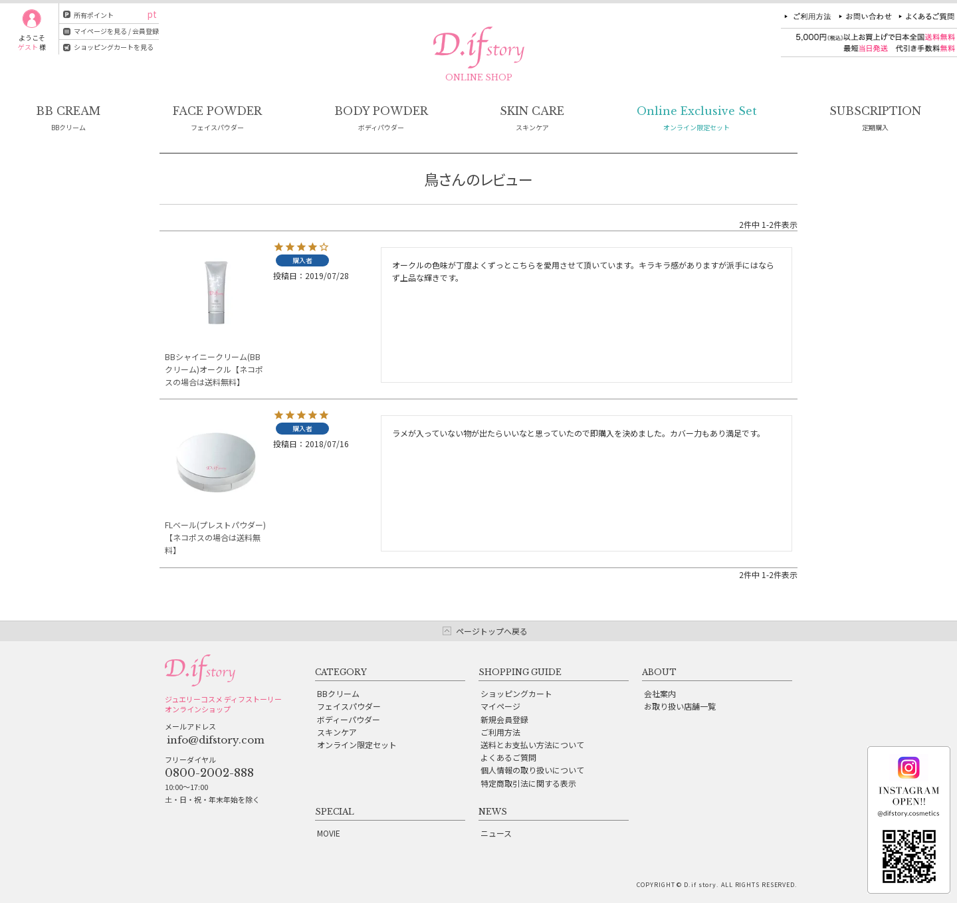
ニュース (496, 833)
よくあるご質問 (508, 757)
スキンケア (337, 732)
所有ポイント (94, 15)
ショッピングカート (516, 693)
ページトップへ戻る (492, 631)
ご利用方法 (500, 732)
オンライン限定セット (357, 744)
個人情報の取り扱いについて (532, 769)
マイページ (500, 706)
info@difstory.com (216, 740)
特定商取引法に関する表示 (528, 783)
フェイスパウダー (349, 706)
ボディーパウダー (348, 719)
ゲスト (28, 47)
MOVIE (328, 833)
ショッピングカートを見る (114, 47)
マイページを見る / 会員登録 (116, 31)
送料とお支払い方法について (532, 744)
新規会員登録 (504, 719)
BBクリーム (338, 693)
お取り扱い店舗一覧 (680, 706)
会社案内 (660, 693)
